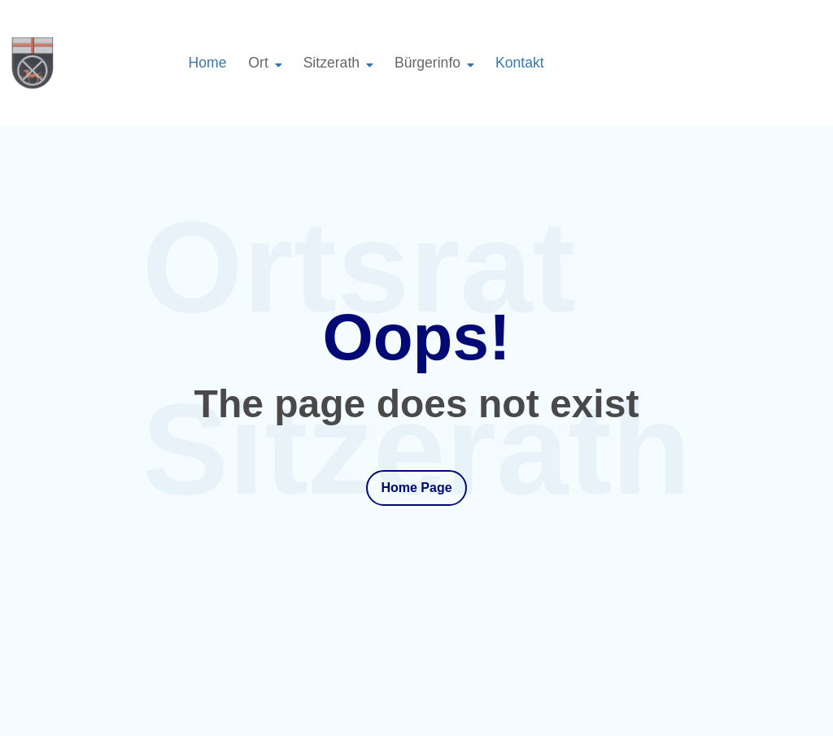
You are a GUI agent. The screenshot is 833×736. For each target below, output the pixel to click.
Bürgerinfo (427, 62)
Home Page (416, 487)
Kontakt (519, 62)
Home (208, 62)
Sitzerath (331, 62)
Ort (258, 62)
